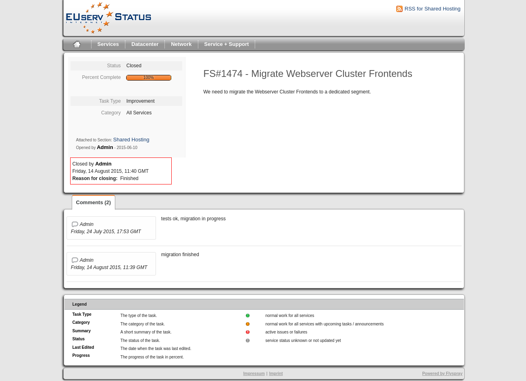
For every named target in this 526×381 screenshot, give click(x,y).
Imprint (276, 373)
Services (108, 44)
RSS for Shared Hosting (433, 9)
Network (181, 44)
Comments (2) (93, 202)
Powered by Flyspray (442, 373)
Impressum (253, 373)
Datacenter (144, 44)
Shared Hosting (131, 140)
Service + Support (226, 44)
